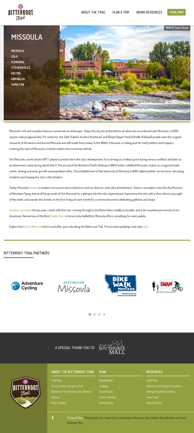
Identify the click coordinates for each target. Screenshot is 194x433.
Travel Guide (106, 391)
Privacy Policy (75, 418)
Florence (17, 62)
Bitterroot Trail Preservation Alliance (71, 391)
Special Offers (154, 403)
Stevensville (20, 67)
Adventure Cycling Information (164, 386)
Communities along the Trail (67, 386)
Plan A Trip (121, 12)
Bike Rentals (106, 380)
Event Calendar (107, 397)
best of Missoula (32, 226)
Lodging (103, 386)
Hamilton (17, 84)
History (55, 397)
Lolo (14, 56)
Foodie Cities (57, 216)
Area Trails (152, 397)
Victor (16, 73)
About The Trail (93, 12)
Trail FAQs (152, 380)
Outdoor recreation (20, 210)
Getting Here (106, 403)
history (34, 188)
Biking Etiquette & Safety (161, 391)
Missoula (17, 51)
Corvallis (18, 79)
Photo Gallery (59, 403)
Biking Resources (149, 12)
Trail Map (176, 12)
